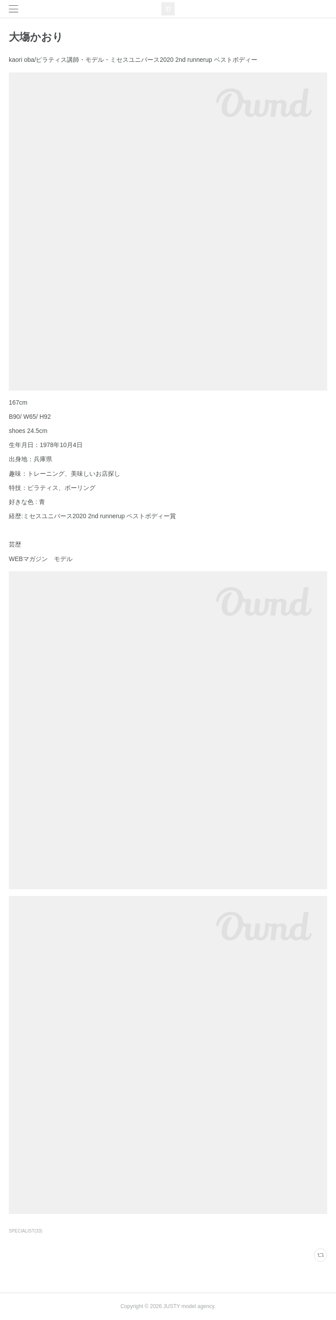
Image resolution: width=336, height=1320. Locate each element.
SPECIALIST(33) (25, 1231)
